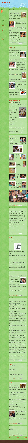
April (2, 39)
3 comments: (17, 205)
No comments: (17, 378)
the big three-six (12, 136)
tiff (9, 272)
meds (10, 102)
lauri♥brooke (5, 2)
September (3, 25)
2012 (2, 21)
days (10, 427)
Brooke (2, 10)
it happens (11, 208)
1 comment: (16, 295)
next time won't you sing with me (15, 100)
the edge (10, 237)
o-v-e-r (10, 364)
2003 (2, 45)
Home (18, 437)
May (2, 38)
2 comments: (16, 233)
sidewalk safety (12, 47)
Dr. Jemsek (15, 74)
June (2, 37)
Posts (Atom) (12, 438)
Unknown (2, 11)
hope (10, 11)
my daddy (11, 382)
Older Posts (25, 437)
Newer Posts (10, 437)
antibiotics (20, 186)
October (3, 24)
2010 (2, 41)
